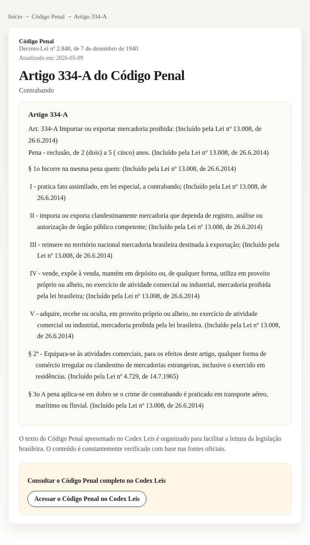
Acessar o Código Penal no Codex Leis (87, 498)
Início (15, 16)
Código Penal (48, 16)
